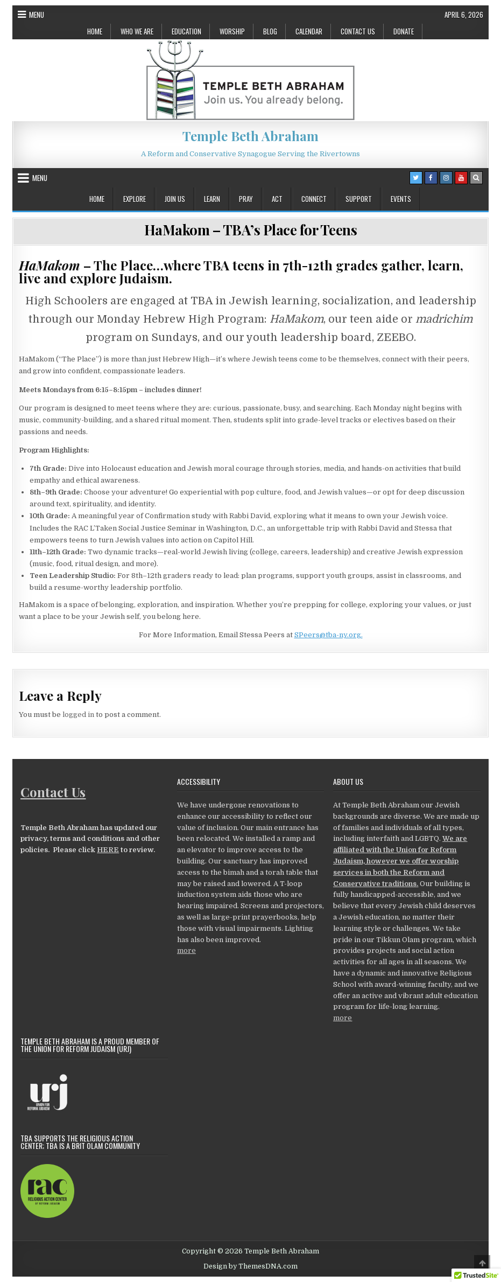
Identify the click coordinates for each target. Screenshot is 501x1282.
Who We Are (137, 31)
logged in (78, 714)
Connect (314, 198)
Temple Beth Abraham (250, 135)
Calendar (308, 31)
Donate (403, 31)
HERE (108, 850)
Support (358, 198)
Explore (134, 198)
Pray (246, 198)
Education (186, 31)
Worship (232, 31)
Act (277, 198)
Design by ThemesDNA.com (250, 1266)
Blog (270, 31)
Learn (212, 198)
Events (401, 198)
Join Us (175, 198)
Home (94, 31)
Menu (36, 14)
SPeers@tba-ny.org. (328, 635)
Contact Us (358, 31)
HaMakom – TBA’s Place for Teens (250, 229)
